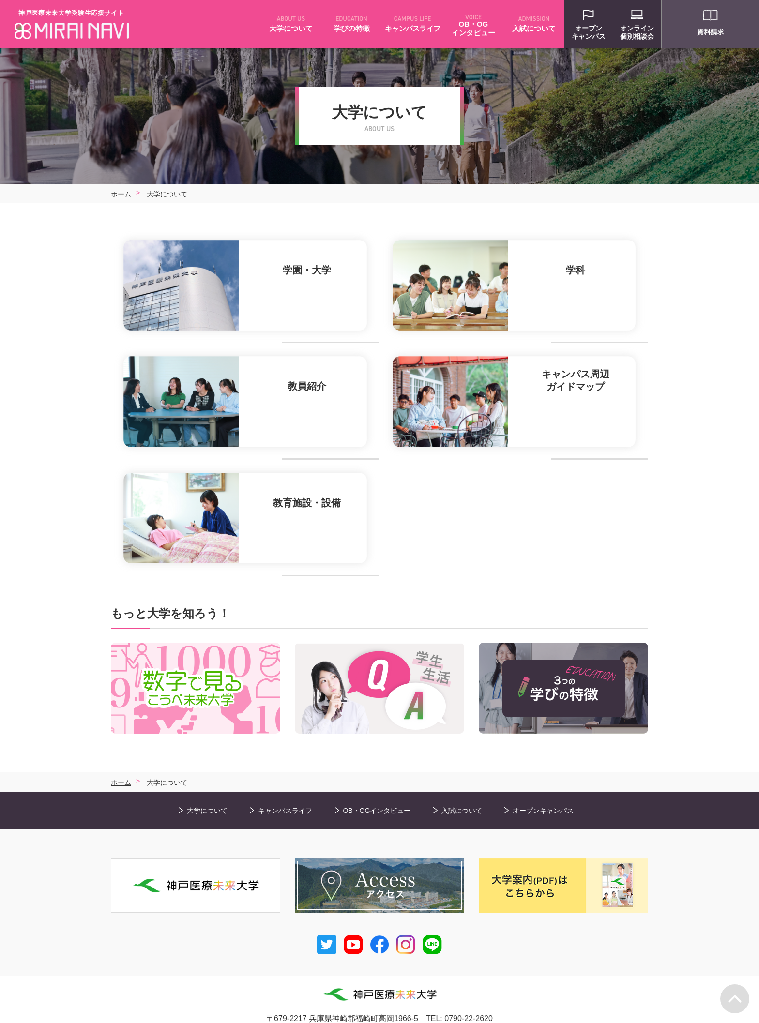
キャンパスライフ (285, 791)
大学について (207, 791)
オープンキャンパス (543, 791)
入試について (461, 791)
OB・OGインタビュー (376, 791)
